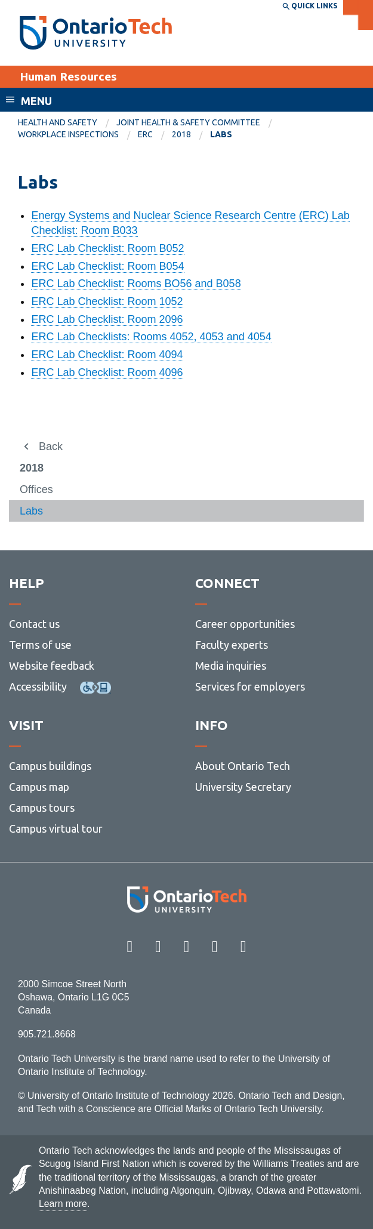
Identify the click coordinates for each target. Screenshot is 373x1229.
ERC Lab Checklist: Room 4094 (107, 355)
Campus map (39, 787)
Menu (36, 101)
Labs (31, 511)
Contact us (34, 624)
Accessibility (38, 686)
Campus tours (42, 808)
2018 (181, 134)
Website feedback (51, 666)
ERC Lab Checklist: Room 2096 (107, 319)
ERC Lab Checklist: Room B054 (107, 266)
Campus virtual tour (56, 828)
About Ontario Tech (242, 766)
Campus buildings (50, 766)
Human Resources (68, 76)
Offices (36, 489)
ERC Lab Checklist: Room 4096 (107, 372)
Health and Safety (57, 122)
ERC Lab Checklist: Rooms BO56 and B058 (136, 283)
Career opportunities (245, 624)
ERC (145, 134)
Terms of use (40, 645)
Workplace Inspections (68, 134)
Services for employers (250, 686)
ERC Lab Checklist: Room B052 (107, 248)
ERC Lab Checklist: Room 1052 (107, 301)
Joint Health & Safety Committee (188, 122)
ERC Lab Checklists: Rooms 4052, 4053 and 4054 (151, 337)
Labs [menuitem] (221, 134)
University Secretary (243, 787)
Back (51, 446)
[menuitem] (67, 123)
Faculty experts (231, 645)
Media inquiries (230, 666)
